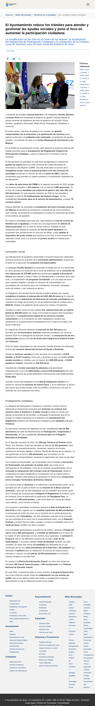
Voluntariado (88, 681)
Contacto (85, 700)
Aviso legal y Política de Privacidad (40, 703)
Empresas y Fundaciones (47, 637)
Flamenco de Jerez (46, 632)
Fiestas (11, 610)
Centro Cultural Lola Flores (48, 666)
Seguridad (87, 667)
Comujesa (42, 651)
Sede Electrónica (15, 662)
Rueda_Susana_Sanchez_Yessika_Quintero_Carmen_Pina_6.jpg (84, 90)
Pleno (11, 631)
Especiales (40, 618)
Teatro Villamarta (45, 663)
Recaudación (88, 658)
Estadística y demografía (18, 607)
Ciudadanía (10, 657)
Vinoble (86, 676)
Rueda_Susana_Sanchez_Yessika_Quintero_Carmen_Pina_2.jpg (84, 75)
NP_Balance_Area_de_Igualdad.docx (84, 102)
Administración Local (16, 637)
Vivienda (87, 678)
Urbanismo (87, 673)
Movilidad (87, 622)
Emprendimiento (43, 597)
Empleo (71, 652)
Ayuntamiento (12, 626)
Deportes (72, 643)
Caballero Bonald (45, 642)
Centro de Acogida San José (49, 645)
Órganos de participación (18, 671)
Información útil (14, 601)
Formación (43, 605)
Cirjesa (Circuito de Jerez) (48, 648)
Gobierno (12, 634)
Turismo (86, 670)
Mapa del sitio (72, 700)
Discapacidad (73, 646)
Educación (72, 649)
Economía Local (44, 614)
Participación (88, 637)
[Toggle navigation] (87, 4)
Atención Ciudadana (16, 665)
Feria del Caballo (45, 626)
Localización (43, 611)
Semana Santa (44, 623)
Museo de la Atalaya (46, 660)
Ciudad (8, 596)
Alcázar (71, 608)
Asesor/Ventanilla (45, 602)
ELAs (71, 655)
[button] (8, 59)
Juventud (87, 608)
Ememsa (42, 654)
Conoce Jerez (14, 604)
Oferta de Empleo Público (18, 640)
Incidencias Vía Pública (17, 668)
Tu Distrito (13, 613)
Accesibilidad (63, 703)
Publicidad (42, 608)
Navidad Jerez (44, 629)
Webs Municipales (73, 597)
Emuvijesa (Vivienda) (46, 657)
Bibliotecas (72, 617)
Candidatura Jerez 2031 (17, 616)
